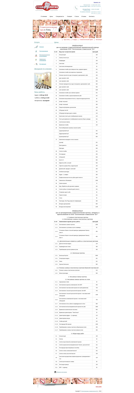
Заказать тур (97, 2)
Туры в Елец (67, 39)
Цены (51, 16)
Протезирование (43, 51)
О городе (74, 39)
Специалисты (60, 16)
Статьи (77, 16)
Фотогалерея (99, 39)
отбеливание (42, 60)
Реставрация (42, 64)
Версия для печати (62, 372)
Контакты (92, 16)
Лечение (41, 46)
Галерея (69, 16)
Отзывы (83, 16)
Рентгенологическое (44, 54)
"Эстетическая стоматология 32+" (89, 391)
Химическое (42, 59)
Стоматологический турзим (86, 39)
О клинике (44, 16)
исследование (43, 56)
